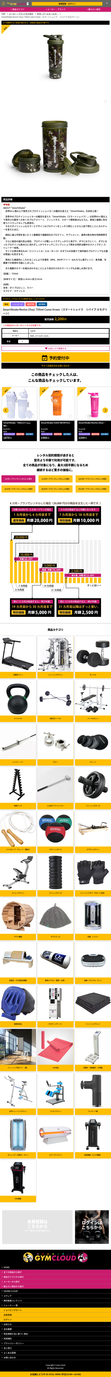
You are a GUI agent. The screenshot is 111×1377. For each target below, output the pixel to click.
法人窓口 (8, 1348)
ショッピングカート (13, 1310)
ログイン (8, 1319)
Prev (6, 410)
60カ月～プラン (92, 489)
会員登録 (8, 1314)
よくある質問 (10, 1352)
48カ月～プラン (55, 489)
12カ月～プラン (55, 479)
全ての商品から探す (13, 1272)
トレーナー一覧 (11, 1305)
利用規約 (8, 1338)
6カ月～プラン (18, 479)
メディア (8, 1295)
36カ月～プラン (18, 489)
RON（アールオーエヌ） (39, 335)
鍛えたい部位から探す (14, 1286)
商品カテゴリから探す (14, 1276)
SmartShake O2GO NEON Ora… (56, 422)
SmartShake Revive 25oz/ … (92, 422)
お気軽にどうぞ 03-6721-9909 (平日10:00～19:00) (55, 1374)
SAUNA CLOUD (11, 1291)
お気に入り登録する (57, 348)
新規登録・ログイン (67, 3)
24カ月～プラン (92, 479)
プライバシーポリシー (14, 1343)
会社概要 (8, 1329)
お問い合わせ (10, 1357)
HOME (7, 1267)
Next (105, 410)
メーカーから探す (12, 1281)
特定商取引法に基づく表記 (16, 1333)
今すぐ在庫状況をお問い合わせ (55, 365)
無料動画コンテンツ (13, 1300)
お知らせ (8, 1324)
